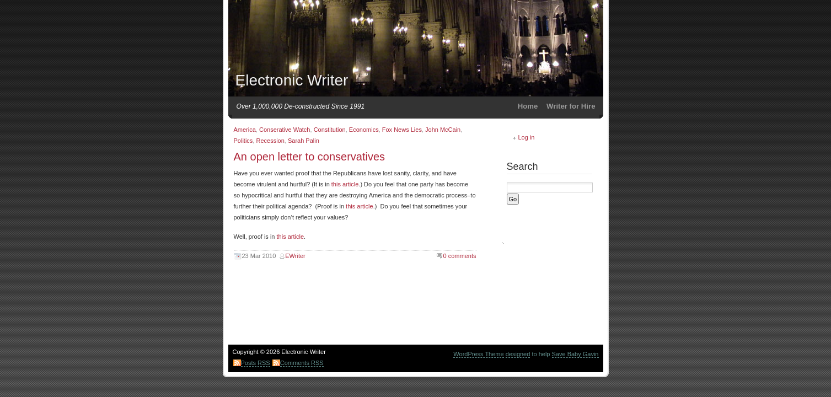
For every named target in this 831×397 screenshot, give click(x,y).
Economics (364, 129)
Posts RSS (255, 363)
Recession (270, 140)
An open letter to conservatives (309, 157)
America (245, 129)
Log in (526, 137)
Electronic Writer (292, 80)
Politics (243, 140)
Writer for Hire (570, 106)
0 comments (459, 256)
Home (528, 106)
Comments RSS (302, 363)
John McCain (442, 129)
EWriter (295, 256)
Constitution (330, 129)
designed (518, 354)
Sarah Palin (303, 140)
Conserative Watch (284, 129)
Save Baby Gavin (575, 354)
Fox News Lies (402, 129)
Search (522, 166)
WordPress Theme (478, 354)
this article (345, 184)
